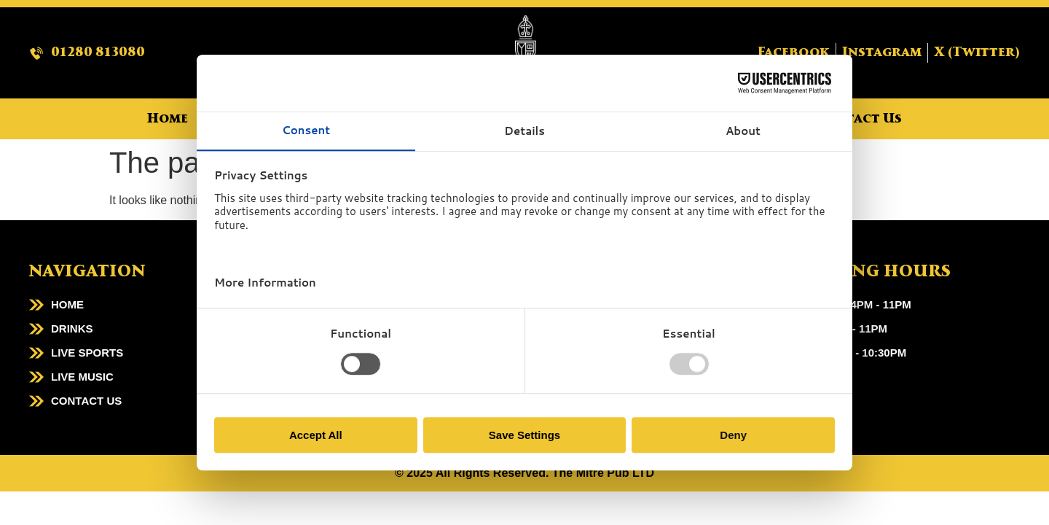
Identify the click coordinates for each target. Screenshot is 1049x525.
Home (167, 118)
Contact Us (858, 118)
